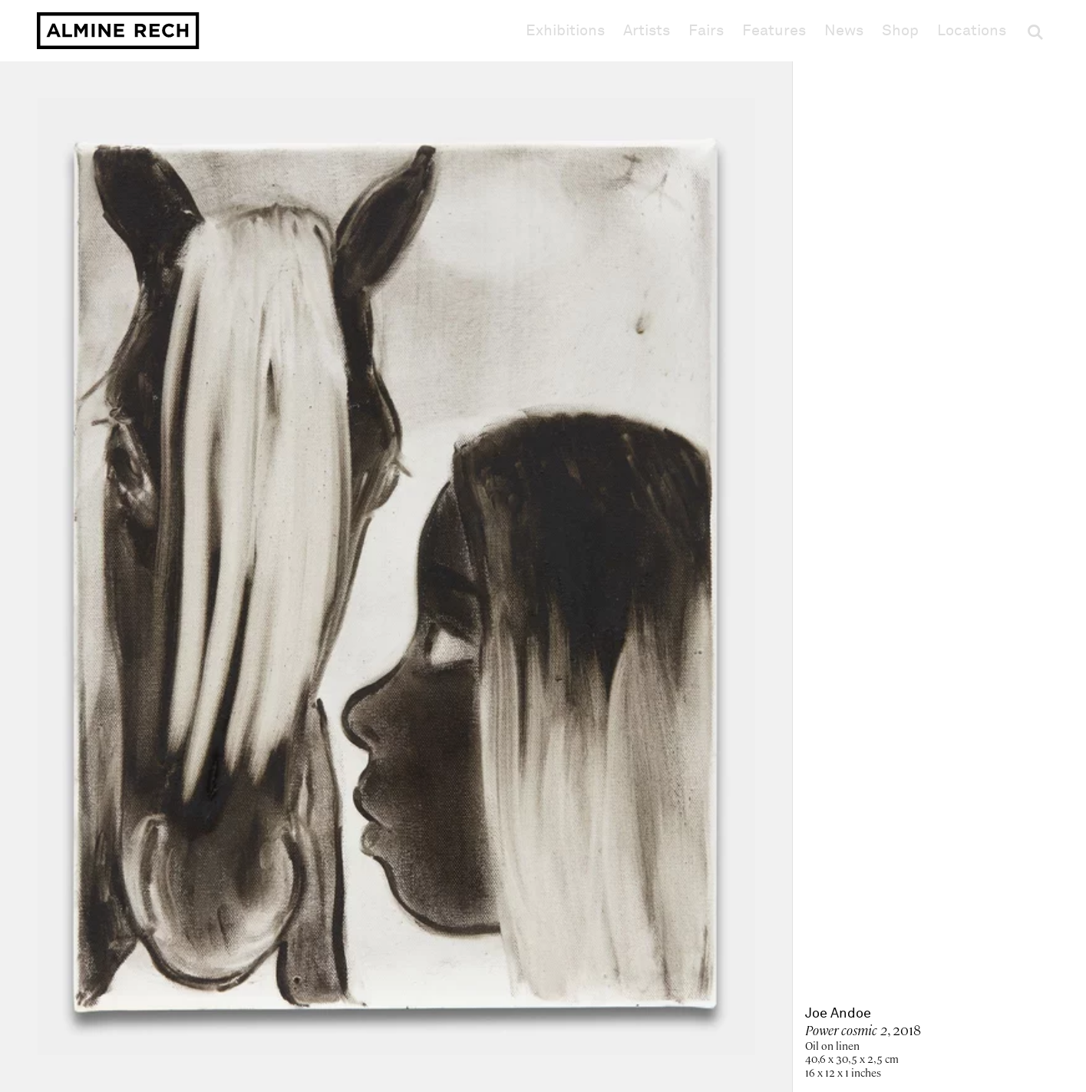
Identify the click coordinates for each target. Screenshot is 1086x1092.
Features (774, 30)
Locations (971, 30)
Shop (900, 30)
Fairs (706, 30)
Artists (646, 30)
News (843, 30)
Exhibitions (565, 30)
